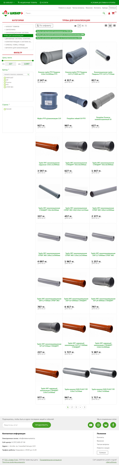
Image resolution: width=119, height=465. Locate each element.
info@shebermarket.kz (27, 438)
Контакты (97, 8)
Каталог (9, 2)
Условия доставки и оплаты (103, 2)
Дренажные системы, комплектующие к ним (18, 39)
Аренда (105, 8)
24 (79, 25)
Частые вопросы (78, 8)
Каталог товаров (11, 26)
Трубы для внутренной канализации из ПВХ (54, 31)
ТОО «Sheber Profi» (11, 460)
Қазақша (113, 8)
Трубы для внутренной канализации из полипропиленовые (60, 34)
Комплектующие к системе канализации (18, 42)
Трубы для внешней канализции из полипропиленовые (59, 38)
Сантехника (9, 29)
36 (83, 25)
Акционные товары (27, 2)
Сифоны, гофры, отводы (14, 45)
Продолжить (41, 425)
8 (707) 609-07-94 (18, 442)
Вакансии (89, 8)
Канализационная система (16, 32)
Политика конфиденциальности (13, 462)
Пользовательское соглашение (51, 460)
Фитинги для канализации (16, 48)
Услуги (44, 2)
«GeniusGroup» (111, 462)
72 (86, 25)
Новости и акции (65, 8)
